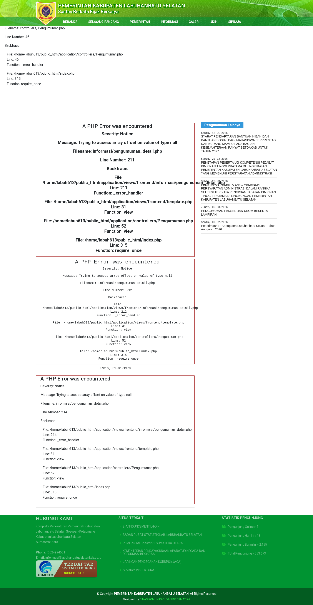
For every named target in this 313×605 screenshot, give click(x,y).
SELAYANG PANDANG (103, 22)
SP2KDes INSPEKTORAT (139, 557)
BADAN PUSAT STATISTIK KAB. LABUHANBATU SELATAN (162, 521)
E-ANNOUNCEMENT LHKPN (141, 513)
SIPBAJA (234, 22)
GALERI (194, 22)
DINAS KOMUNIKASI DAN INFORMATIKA (165, 599)
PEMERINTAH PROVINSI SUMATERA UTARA (153, 530)
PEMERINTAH (140, 22)
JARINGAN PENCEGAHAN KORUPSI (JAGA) (152, 548)
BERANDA (70, 22)
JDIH (213, 22)
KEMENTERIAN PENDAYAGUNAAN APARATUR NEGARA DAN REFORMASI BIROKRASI (164, 539)
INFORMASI (169, 22)
